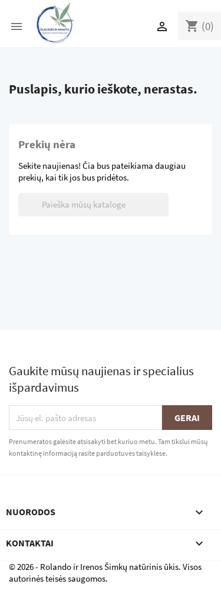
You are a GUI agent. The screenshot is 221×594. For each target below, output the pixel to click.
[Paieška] (93, 204)
